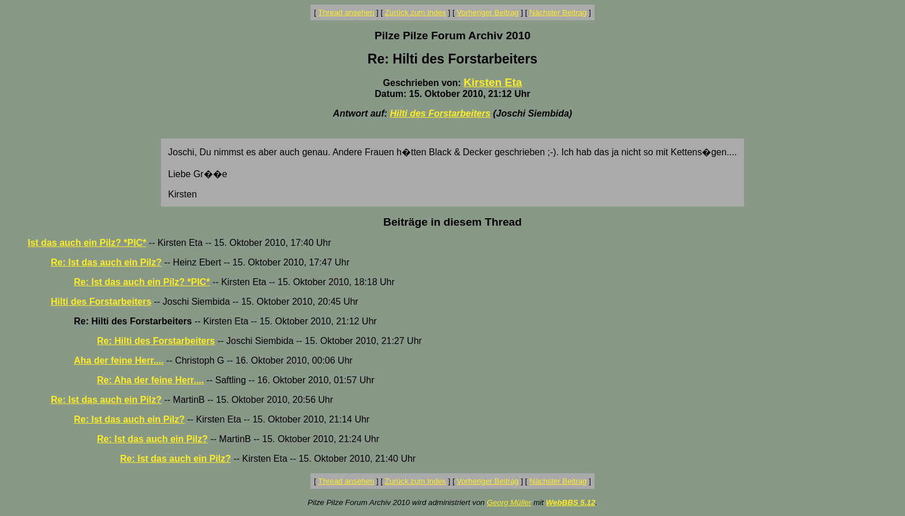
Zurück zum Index (415, 12)
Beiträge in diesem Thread (452, 222)
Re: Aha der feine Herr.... (150, 380)
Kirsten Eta (492, 82)
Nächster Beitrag (557, 12)
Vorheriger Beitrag (487, 12)
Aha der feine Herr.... (119, 360)
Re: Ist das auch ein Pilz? (106, 262)
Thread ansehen (346, 12)
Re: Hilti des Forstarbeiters (156, 341)
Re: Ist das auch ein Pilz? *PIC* (142, 282)
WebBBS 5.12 (571, 502)
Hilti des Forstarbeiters (440, 113)
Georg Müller (509, 502)
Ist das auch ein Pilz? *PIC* (87, 243)
